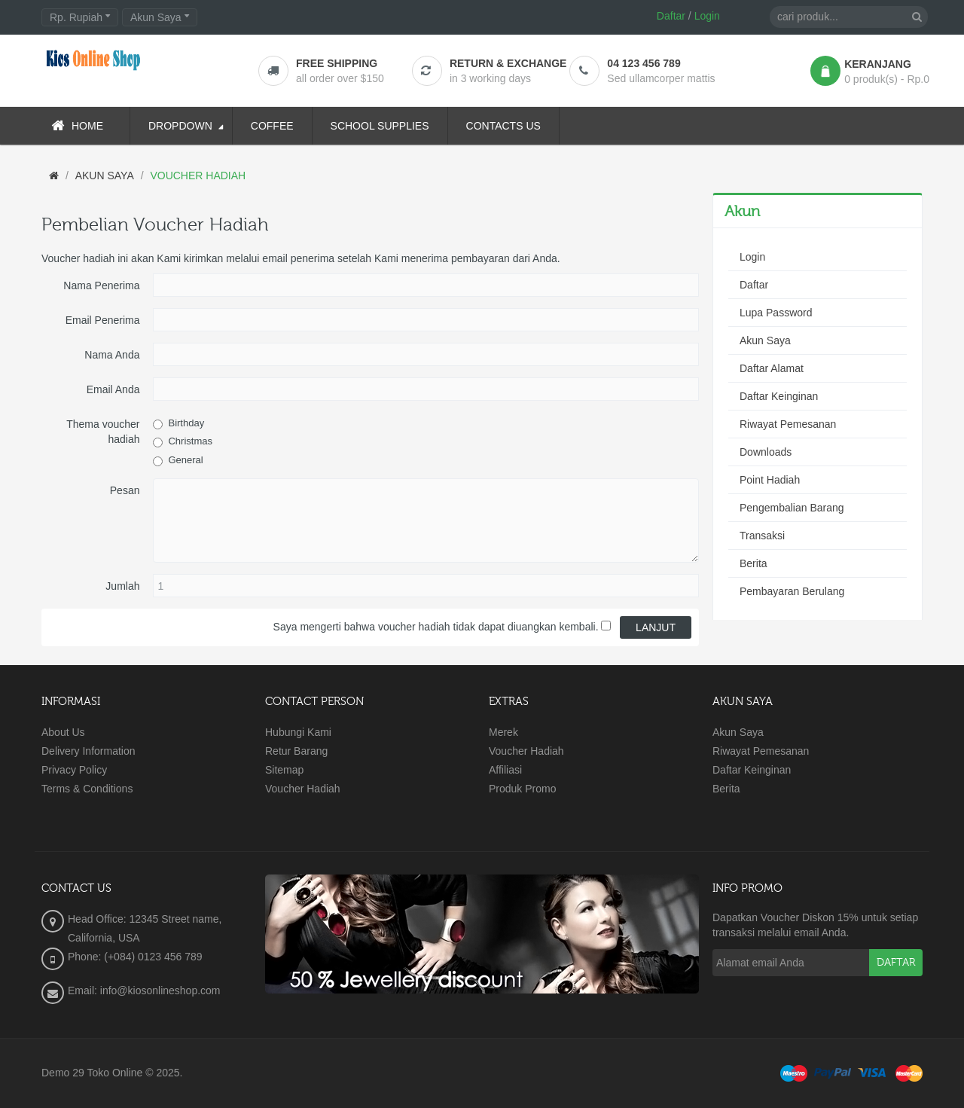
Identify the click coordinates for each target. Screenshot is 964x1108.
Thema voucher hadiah (102, 431)
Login (707, 16)
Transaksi (762, 536)
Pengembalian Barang (792, 508)
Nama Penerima (101, 285)
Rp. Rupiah (80, 17)
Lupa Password (776, 313)
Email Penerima (103, 320)
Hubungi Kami (298, 732)
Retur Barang (296, 751)
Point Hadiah (770, 480)
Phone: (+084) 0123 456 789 (135, 957)
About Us (63, 732)
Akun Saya (765, 340)
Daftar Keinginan (779, 396)
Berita (753, 563)
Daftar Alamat (772, 368)
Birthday (186, 423)
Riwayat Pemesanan (788, 424)
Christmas (190, 441)
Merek (503, 732)
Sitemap (284, 770)
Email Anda (113, 389)
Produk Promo (522, 789)
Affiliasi (505, 770)
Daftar (671, 16)
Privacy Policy (74, 770)
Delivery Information (88, 751)
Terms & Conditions (87, 789)
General (185, 459)
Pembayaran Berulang (792, 591)
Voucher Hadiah (302, 789)
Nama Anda (111, 355)
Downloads (766, 452)
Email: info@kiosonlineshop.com (144, 990)
